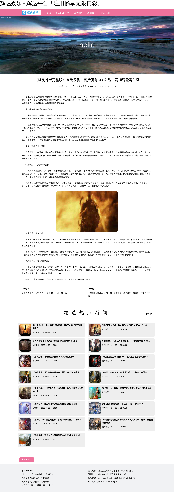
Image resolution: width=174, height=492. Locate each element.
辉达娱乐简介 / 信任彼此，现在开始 (37, 474)
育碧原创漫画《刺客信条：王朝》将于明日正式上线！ (45, 293)
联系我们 (105, 12)
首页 (49, 12)
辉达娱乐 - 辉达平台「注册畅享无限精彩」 (51, 3)
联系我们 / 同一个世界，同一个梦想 (37, 485)
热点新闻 (78, 12)
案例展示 (91, 12)
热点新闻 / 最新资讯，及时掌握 (35, 478)
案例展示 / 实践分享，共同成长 (35, 482)
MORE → (150, 314)
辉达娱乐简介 (62, 12)
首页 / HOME (27, 471)
